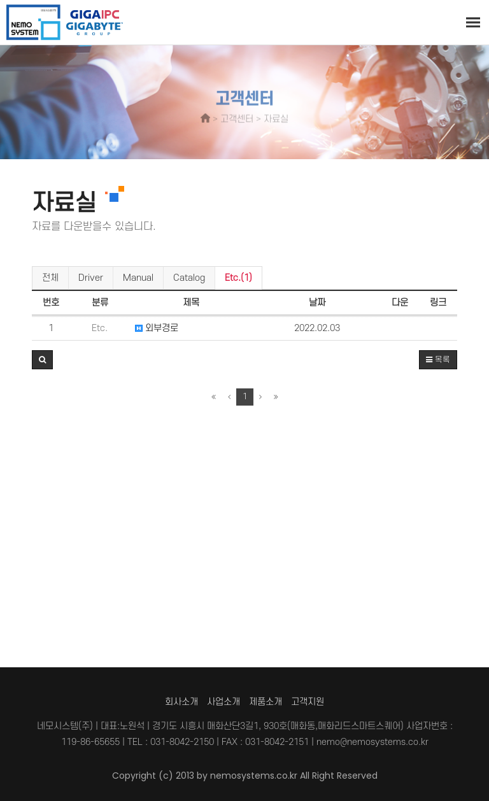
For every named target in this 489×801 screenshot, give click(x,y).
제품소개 (265, 702)
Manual (138, 278)
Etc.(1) (238, 278)
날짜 (317, 302)
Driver (90, 278)
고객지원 (307, 702)
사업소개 (223, 702)
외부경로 (156, 328)
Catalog (189, 278)
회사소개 (181, 702)
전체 (50, 278)
